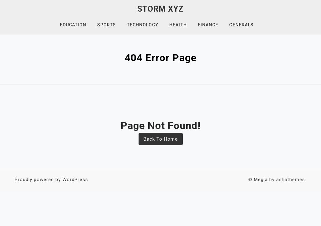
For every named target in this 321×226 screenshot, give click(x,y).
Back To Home (161, 139)
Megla (261, 179)
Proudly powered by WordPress (51, 179)
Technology (142, 24)
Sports (106, 24)
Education (73, 24)
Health (178, 24)
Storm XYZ (160, 8)
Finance (208, 24)
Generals (241, 24)
